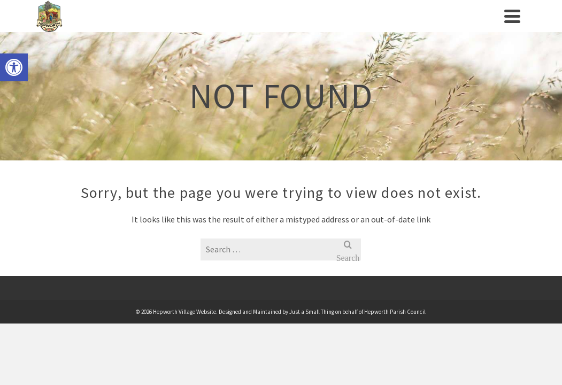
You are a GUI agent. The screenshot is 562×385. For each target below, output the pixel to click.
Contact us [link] (479, 26)
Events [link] (220, 26)
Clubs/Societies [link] (279, 20)
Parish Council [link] (107, 26)
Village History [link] (166, 26)
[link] (14, 67)
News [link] (439, 26)
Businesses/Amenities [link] (371, 20)
